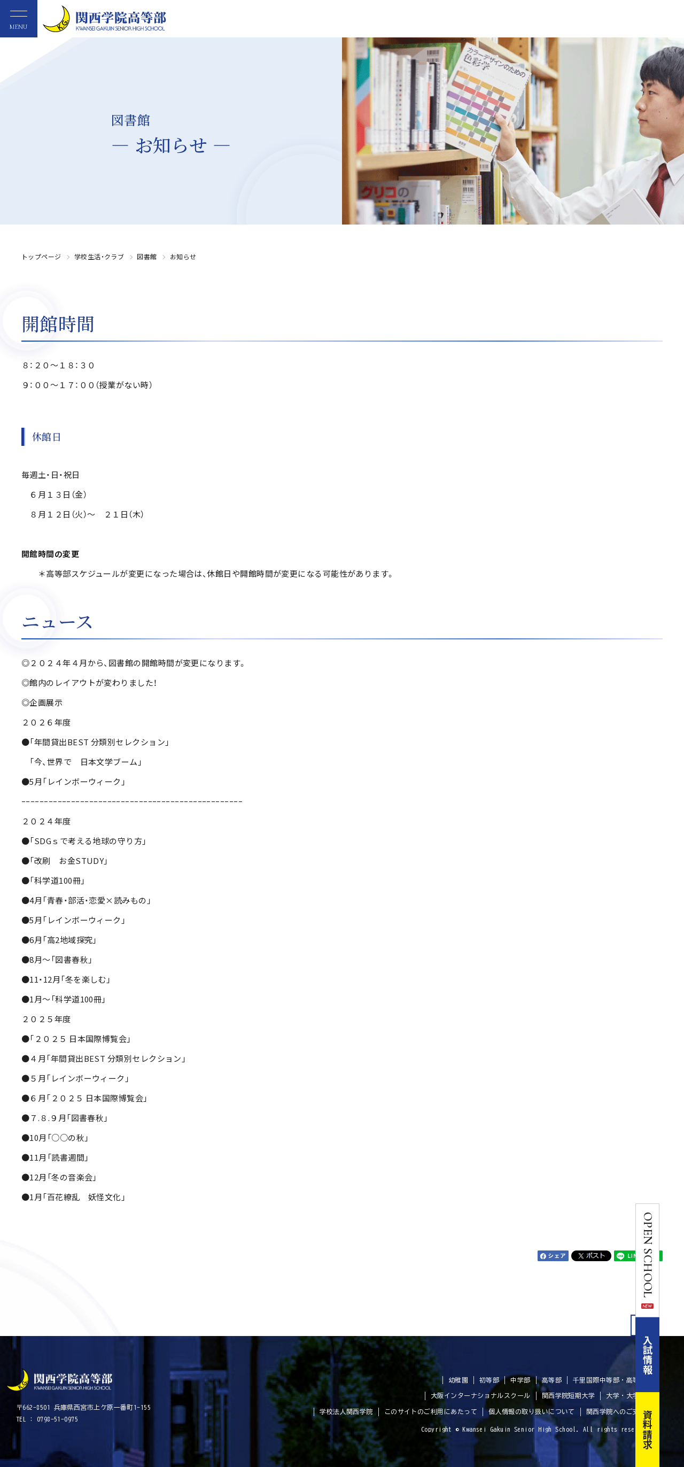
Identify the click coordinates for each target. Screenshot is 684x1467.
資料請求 (672, 1429)
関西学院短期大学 (568, 1395)
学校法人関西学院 (346, 1411)
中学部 (520, 1380)
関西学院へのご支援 (616, 1411)
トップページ (41, 256)
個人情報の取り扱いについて (531, 1411)
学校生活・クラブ (99, 256)
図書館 (147, 256)
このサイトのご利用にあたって (430, 1411)
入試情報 (672, 1355)
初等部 (489, 1380)
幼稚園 (458, 1380)
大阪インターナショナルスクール (481, 1395)
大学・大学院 (626, 1395)
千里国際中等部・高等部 (609, 1380)
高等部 (552, 1380)
